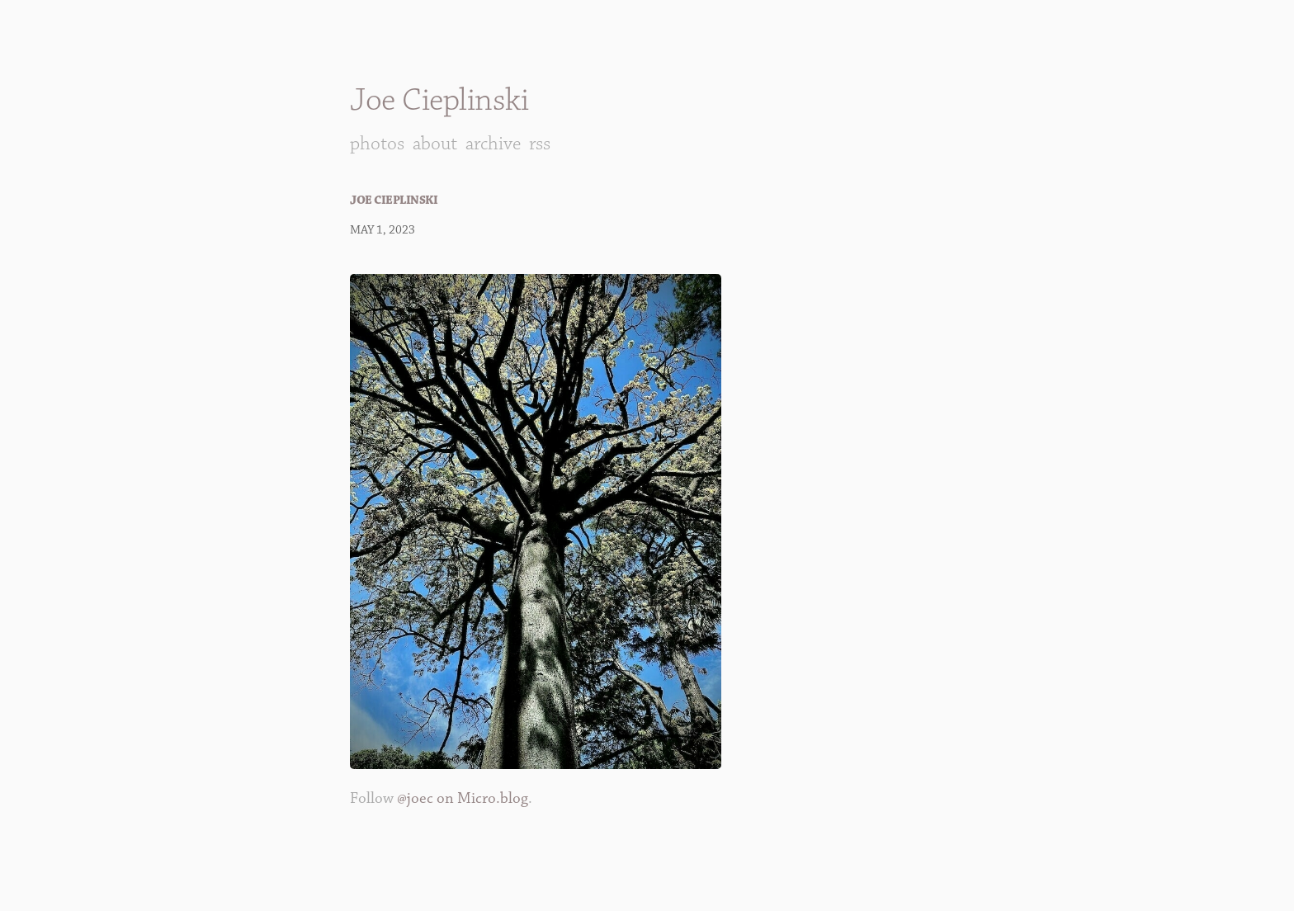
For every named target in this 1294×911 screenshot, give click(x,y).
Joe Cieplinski (439, 100)
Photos (377, 143)
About (435, 143)
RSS (539, 143)
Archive (493, 143)
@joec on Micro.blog (462, 798)
